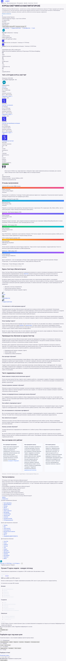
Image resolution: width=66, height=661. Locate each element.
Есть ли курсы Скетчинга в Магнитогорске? (13, 494)
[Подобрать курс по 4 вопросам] (4, 629)
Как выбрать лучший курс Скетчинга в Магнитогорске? (16, 486)
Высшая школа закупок (9, 531)
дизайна (21, 325)
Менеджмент (7, 595)
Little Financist (7, 528)
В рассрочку (5, 28)
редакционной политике (30, 470)
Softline (5, 533)
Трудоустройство (4, 648)
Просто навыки (18, 648)
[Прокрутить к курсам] (1, 48)
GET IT (5, 534)
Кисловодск (6, 555)
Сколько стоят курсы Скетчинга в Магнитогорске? (15, 480)
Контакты (6, 607)
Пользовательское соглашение (11, 610)
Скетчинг (4, 87)
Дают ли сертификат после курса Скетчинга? (14, 488)
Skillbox (4, 497)
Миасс (5, 558)
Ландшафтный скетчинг (8, 141)
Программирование (8, 589)
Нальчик (6, 546)
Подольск (6, 557)
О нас (5, 602)
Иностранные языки (9, 596)
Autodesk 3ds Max (8, 518)
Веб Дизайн (6, 512)
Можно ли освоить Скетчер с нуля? (11, 489)
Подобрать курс (7, 619)
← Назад (2, 657)
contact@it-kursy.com (9, 617)
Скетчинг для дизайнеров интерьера (11, 123)
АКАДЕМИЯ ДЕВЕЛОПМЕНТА (11, 536)
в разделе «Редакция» (13, 460)
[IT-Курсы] (33, 1)
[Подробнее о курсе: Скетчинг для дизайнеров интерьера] (7, 132)
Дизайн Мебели (7, 504)
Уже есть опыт (7, 645)
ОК (1, 628)
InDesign (6, 506)
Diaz (5, 526)
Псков (5, 543)
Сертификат (11, 648)
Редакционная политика (9, 604)
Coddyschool (5, 498)
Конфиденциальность (9, 608)
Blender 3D (6, 509)
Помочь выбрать (4, 660)
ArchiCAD (6, 517)
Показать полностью (6, 13)
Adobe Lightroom (8, 510)
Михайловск (7, 552)
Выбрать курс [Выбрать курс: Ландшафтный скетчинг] (5, 164)
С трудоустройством (15, 28)
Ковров (5, 549)
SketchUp (26, 273)
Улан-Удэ (6, 541)
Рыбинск (6, 544)
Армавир (6, 553)
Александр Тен (7, 530)
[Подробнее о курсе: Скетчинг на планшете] (7, 114)
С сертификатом (25, 28)
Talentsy (5, 525)
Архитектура (7, 515)
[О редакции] (2, 15)
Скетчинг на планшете (7, 105)
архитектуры (29, 325)
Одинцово (6, 550)
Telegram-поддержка (9, 616)
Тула (5, 547)
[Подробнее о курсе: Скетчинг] (7, 96)
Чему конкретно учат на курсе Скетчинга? (13, 492)
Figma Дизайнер (7, 503)
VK (3, 622)
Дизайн (5, 590)
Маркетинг (6, 592)
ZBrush (5, 507)
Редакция (6, 605)
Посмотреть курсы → (5, 655)
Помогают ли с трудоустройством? (11, 491)
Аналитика (6, 593)
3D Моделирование (8, 520)
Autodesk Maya (7, 513)
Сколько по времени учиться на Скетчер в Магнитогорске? (17, 495)
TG (1, 622)
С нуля (32, 28)
